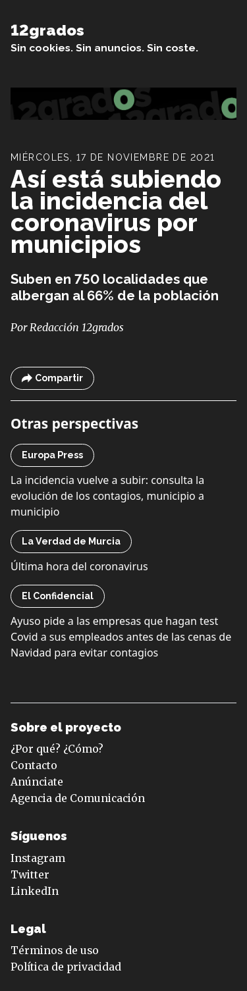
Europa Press (52, 455)
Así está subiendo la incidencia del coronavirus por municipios (116, 212)
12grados (47, 30)
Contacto (34, 765)
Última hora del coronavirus (79, 566)
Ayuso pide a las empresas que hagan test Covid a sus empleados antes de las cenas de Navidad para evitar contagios (121, 637)
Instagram (38, 858)
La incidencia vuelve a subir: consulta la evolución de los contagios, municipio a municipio (107, 496)
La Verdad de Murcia (71, 541)
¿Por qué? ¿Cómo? (57, 749)
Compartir (52, 378)
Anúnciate (37, 782)
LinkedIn (35, 891)
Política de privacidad (66, 967)
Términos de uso (55, 950)
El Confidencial (58, 596)
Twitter (30, 875)
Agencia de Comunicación (78, 798)
